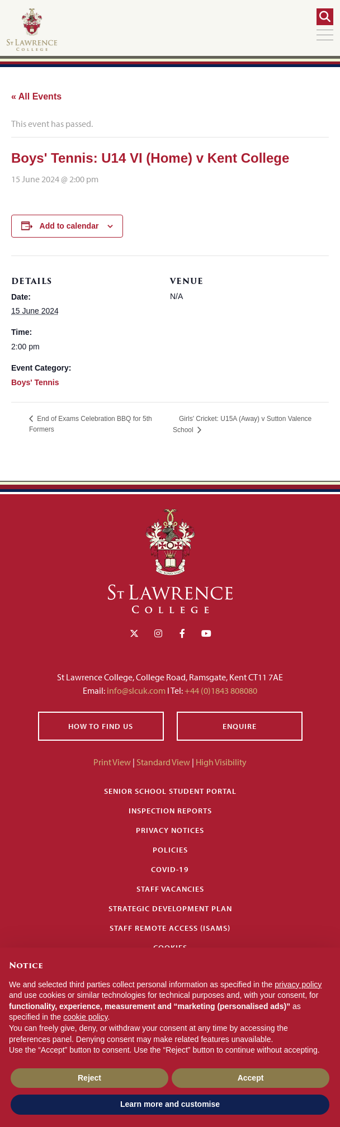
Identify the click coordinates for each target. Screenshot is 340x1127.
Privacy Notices (170, 830)
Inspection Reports (170, 811)
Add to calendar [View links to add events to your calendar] (69, 225)
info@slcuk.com (136, 690)
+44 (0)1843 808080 (220, 690)
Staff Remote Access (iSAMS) (170, 928)
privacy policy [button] (298, 984)
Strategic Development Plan (170, 908)
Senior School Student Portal (170, 791)
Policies (170, 850)
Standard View (163, 762)
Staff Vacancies (170, 889)
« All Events (36, 96)
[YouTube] (206, 633)
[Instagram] (158, 633)
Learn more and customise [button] (170, 1104)
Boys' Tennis (35, 382)
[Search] (325, 16)
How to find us (100, 726)
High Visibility (221, 762)
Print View (112, 762)
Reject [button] (89, 1077)
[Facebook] (182, 633)
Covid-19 (170, 869)
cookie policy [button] (85, 1016)
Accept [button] (251, 1077)
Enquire (240, 726)
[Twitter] (134, 633)
